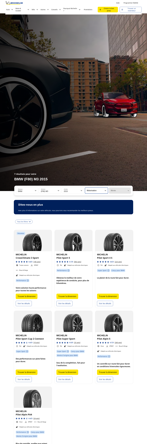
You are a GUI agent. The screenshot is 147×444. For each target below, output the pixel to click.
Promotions (88, 9)
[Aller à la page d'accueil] (14, 3)
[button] (35, 190)
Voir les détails (24, 303)
